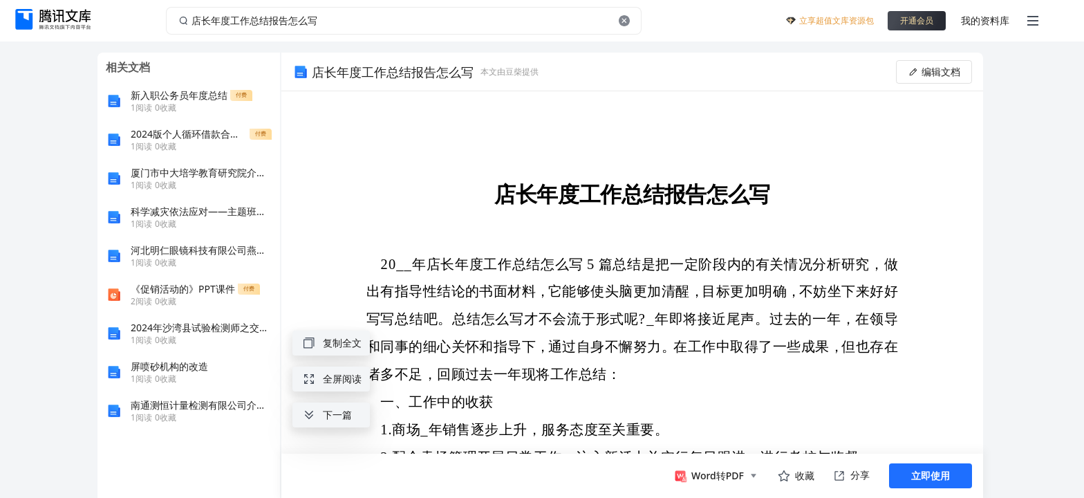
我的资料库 (985, 20)
